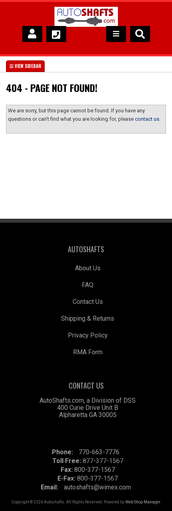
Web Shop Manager (142, 502)
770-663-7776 (99, 452)
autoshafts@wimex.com (97, 487)
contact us (147, 119)
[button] (140, 34)
